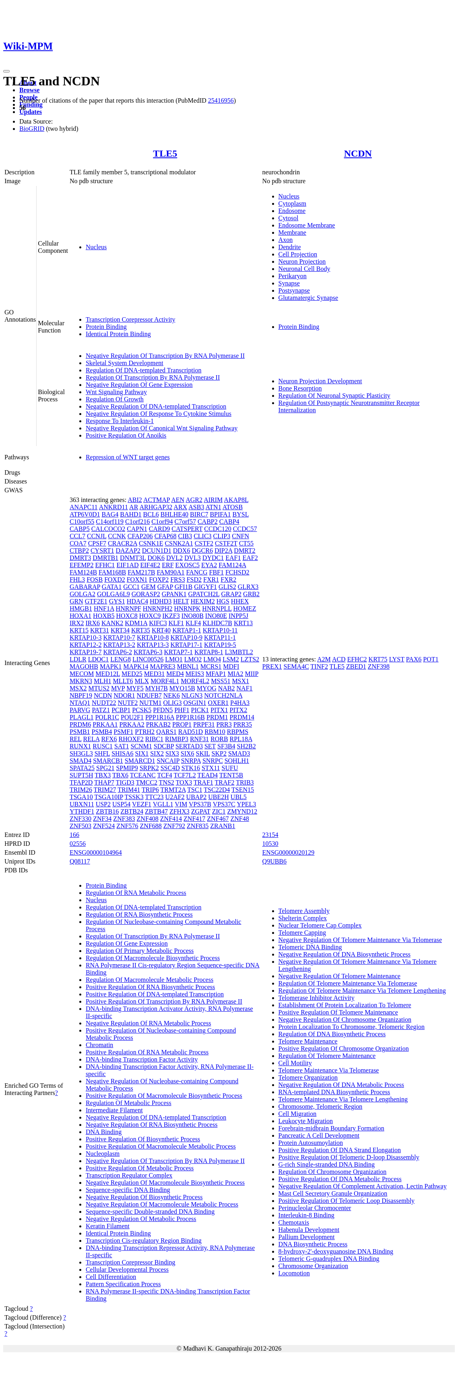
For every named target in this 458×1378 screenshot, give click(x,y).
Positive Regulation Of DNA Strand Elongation (340, 1150)
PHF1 (181, 710)
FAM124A (232, 565)
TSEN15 (242, 789)
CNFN (240, 536)
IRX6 (92, 623)
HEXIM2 (202, 601)
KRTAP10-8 (153, 637)
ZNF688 (151, 825)
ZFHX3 (179, 811)
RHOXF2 (131, 738)
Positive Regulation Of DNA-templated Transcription (155, 994)
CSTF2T (226, 543)
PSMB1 (80, 731)
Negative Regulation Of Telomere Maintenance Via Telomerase (360, 939)
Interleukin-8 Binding (306, 1215)
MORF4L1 (165, 681)
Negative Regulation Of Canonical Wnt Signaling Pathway (161, 428)
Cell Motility (295, 1063)
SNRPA (191, 760)
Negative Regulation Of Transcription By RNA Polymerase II (165, 355)
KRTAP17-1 (187, 644)
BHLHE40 (174, 514)
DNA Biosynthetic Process (313, 1244)
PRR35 (242, 724)
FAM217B (141, 572)
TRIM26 (81, 789)
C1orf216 (137, 521)
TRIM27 (105, 789)
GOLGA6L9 (113, 594)
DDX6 (181, 550)
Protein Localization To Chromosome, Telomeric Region (352, 1026)
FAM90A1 (170, 572)
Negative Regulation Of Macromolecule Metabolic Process (162, 1204)
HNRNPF (128, 608)
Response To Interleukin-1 (120, 420)
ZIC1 (219, 811)
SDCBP (164, 746)
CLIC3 (202, 536)
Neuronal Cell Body (304, 268)
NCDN (358, 153)
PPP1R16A (159, 717)
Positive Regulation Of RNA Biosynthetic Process (150, 986)
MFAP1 (216, 673)
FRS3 (177, 579)
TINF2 (319, 666)
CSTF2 (204, 543)
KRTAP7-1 (178, 652)
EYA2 (209, 565)
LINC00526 (147, 659)
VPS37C (224, 804)
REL (76, 738)
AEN (177, 499)
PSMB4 (102, 731)
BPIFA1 (220, 514)
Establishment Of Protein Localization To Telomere (345, 1005)
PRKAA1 (105, 724)
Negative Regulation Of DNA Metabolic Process (341, 1084)
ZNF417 (194, 818)
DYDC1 (213, 557)
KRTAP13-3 (153, 644)
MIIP (251, 673)
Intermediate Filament (114, 1110)
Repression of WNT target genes (128, 457)
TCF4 (164, 775)
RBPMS (237, 731)
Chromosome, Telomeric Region (321, 1106)
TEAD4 (207, 775)
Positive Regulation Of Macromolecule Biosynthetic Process (164, 1095)
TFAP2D (81, 782)
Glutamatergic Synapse (308, 297)
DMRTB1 (105, 557)
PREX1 (272, 666)
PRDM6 (80, 724)
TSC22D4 (217, 789)
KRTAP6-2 (117, 652)
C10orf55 (82, 521)
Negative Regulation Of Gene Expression (139, 384)
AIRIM (213, 499)
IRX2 (77, 623)
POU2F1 (132, 717)
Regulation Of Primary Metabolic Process (140, 950)
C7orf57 (185, 521)
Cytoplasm (292, 203)
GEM (148, 586)
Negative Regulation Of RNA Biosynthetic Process (152, 1124)
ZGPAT (200, 811)
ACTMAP (156, 499)
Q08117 (80, 861)
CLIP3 (222, 536)
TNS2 (166, 782)
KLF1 (176, 623)
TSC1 (194, 789)
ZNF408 (148, 818)
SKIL (203, 753)
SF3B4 (226, 746)
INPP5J (238, 615)
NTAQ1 (80, 702)
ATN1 (213, 507)
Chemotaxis (294, 1222)
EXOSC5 (187, 565)
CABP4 (229, 521)
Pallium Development (307, 1236)
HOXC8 (126, 615)
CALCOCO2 (108, 528)
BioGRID (31, 128)
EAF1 (233, 557)
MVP (118, 688)
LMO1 (174, 659)
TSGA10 (81, 796)
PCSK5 (141, 710)
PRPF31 (204, 724)
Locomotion (294, 1273)
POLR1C (107, 717)
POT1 (430, 659)
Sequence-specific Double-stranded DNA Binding (150, 1211)
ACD (339, 659)
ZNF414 (171, 818)
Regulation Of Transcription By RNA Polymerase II (153, 377)
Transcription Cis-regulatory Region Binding (144, 1240)
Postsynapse (294, 290)
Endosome (292, 210)
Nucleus (96, 247)
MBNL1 (188, 666)
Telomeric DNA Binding (310, 947)
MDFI (231, 666)
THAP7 (104, 782)
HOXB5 (103, 615)
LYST (396, 659)
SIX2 (157, 753)
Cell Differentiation (111, 1276)
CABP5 (80, 528)
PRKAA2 (131, 724)
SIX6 (187, 753)
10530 (270, 843)
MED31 (154, 673)
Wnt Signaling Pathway (116, 391)
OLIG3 (172, 702)
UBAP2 (196, 796)
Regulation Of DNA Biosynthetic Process (332, 1034)
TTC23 (154, 796)
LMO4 (212, 659)
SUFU (230, 767)
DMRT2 (244, 550)
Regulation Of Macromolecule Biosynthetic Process (153, 957)
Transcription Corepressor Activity (130, 319)
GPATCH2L (203, 594)
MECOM (82, 673)
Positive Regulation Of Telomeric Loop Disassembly (347, 1200)
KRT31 (99, 630)
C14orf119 (110, 521)
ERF (167, 565)
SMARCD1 (140, 760)
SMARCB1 (108, 760)
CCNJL (96, 536)
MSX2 (78, 688)
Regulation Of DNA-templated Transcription (144, 370)
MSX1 (240, 681)
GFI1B (183, 586)
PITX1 (219, 710)
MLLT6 (123, 681)
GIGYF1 (205, 586)
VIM (181, 804)
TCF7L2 (185, 775)
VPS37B (200, 804)
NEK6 (171, 695)
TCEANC (143, 775)
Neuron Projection (302, 261)
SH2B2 (246, 746)
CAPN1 (137, 528)
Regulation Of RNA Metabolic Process (136, 892)
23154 (270, 834)
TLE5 (165, 153)
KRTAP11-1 (220, 637)
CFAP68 (166, 536)
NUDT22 (104, 702)
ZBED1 (356, 666)
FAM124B (83, 572)
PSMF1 (123, 731)
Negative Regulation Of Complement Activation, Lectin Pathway (363, 1186)
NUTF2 (128, 702)
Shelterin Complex (303, 918)
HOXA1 (80, 615)
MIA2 (235, 673)
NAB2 (226, 688)
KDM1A (136, 623)
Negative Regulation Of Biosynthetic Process (144, 1197)
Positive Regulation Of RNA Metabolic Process (147, 1052)
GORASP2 (146, 594)
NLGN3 (192, 695)
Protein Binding (106, 326)
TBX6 (120, 775)
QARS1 (166, 731)
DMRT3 (80, 557)
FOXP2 (159, 579)
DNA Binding (104, 1131)
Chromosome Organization (313, 1265)
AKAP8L (236, 499)
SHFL (102, 753)
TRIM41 (129, 789)
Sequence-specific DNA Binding (128, 1189)
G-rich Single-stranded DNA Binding (327, 1164)
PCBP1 (120, 710)
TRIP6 (150, 789)
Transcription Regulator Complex (129, 1175)
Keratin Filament (108, 1226)
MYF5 (135, 688)
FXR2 (228, 579)
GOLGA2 (82, 594)
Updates (30, 111)
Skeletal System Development (124, 362)
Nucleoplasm (103, 1153)
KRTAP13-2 (119, 644)
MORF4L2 (195, 681)
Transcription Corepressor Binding (130, 1262)
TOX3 (184, 782)
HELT (181, 601)
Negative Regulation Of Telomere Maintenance (339, 976)
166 (74, 834)
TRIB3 (245, 782)
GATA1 (112, 586)
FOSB (95, 579)
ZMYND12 (242, 811)
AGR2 (194, 499)
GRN (76, 601)
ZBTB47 (156, 811)
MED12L (107, 673)
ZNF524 (104, 825)
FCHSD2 (237, 572)
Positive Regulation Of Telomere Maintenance (338, 1012)
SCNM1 (141, 746)
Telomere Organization (308, 1077)
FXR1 (211, 579)
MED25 (132, 673)
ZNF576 (127, 825)
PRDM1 (217, 717)
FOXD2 (114, 579)
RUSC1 (103, 746)
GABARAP (85, 586)
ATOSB (233, 507)
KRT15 (79, 630)
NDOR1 (124, 695)
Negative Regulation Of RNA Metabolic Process (148, 1023)
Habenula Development (309, 1229)
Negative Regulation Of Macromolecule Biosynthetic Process (165, 1182)
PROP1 (182, 724)
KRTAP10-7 (119, 637)
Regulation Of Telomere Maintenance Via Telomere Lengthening (362, 990)
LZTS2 (250, 659)
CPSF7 (97, 543)
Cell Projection (298, 254)
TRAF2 (225, 782)
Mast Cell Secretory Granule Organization (333, 1193)
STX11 (211, 767)
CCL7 (77, 536)
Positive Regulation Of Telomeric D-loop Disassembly (349, 1157)
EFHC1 (105, 565)
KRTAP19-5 (220, 644)
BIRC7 (199, 514)
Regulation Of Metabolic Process (128, 1102)
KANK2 (112, 623)
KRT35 (140, 630)
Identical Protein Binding (118, 334)
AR (133, 507)
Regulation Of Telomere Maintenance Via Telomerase (348, 983)
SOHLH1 (237, 760)
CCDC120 (217, 528)
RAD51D (190, 731)
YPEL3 (246, 804)
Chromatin (99, 1044)
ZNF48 (240, 818)
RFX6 (109, 738)
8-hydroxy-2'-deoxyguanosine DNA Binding (336, 1251)
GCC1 (131, 586)
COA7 (78, 543)
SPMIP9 (127, 767)
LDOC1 (98, 659)
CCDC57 (245, 528)
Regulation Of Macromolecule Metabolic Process (149, 979)
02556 (78, 843)
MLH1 (102, 681)
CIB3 (185, 536)
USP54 (121, 804)
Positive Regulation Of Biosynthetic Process (143, 1139)
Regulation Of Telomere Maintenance (327, 1055)
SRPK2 (149, 767)
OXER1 (218, 702)
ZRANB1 (222, 825)
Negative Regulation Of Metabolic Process (141, 1218)
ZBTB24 (131, 811)
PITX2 (239, 710)
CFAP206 (140, 536)
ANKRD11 (113, 507)
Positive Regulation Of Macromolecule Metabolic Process (161, 1146)
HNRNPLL (216, 608)
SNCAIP (168, 760)
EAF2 (250, 557)
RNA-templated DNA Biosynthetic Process (334, 1092)
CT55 (246, 543)
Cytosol (289, 218)
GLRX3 (248, 586)
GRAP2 (231, 594)
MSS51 (220, 681)
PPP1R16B (190, 717)
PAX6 (414, 659)
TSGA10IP (108, 796)
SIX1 (142, 753)
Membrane (292, 232)
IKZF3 (171, 615)
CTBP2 (79, 550)
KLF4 (193, 623)
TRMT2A (173, 789)
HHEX (240, 601)
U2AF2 (175, 796)
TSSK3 (134, 796)
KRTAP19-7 (86, 652)
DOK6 (156, 557)
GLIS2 (227, 586)
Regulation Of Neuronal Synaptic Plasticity (334, 395)
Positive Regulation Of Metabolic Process (140, 1168)
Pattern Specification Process (123, 1284)
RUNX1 (80, 746)
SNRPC (212, 760)
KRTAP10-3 (86, 637)
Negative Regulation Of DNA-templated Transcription (156, 406)
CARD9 (159, 528)
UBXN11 (82, 804)
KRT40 (161, 630)
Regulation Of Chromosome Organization (333, 1171)
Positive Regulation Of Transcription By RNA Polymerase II (164, 1001)
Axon (286, 239)
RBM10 (214, 731)
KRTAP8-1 (208, 652)
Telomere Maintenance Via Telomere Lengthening (343, 1099)
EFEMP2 (82, 565)
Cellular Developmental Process (127, 1269)
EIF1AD (127, 565)
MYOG (207, 688)
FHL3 (77, 579)
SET (210, 746)
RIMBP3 (176, 738)
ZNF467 (218, 818)
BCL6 (151, 514)
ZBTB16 (107, 811)
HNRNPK (187, 608)
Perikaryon (293, 276)
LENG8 (120, 659)
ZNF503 (80, 825)
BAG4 (109, 514)
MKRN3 (81, 681)
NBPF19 (81, 695)
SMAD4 (80, 760)
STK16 (191, 767)
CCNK (117, 536)
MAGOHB (84, 666)
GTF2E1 (96, 601)
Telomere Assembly (304, 910)
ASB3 (196, 507)
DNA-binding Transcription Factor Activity (142, 1059)
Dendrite (290, 247)
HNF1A (104, 608)
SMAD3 (239, 753)
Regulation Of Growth (115, 399)
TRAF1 (203, 782)
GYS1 (117, 601)
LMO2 (193, 659)
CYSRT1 (102, 550)
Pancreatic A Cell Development (319, 1135)
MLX (142, 681)
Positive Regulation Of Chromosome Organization (344, 1048)
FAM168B (112, 572)
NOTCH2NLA (223, 695)
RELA (91, 738)
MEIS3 (195, 673)
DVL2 (174, 557)
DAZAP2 (128, 550)
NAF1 (245, 688)
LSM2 (231, 659)
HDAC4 (137, 601)
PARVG (80, 710)
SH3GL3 (81, 753)
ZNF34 (102, 818)
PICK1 (200, 710)
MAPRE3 (162, 666)
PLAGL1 (82, 717)
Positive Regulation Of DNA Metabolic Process (340, 1179)
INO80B (193, 615)
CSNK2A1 (179, 543)
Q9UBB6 (274, 861)
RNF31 (199, 738)
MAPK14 (135, 666)
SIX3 (172, 753)
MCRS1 (210, 666)
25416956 (221, 100)
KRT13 (243, 623)
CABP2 (208, 521)
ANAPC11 (84, 507)
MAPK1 (111, 666)
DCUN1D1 (156, 550)
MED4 (175, 673)
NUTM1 (150, 702)
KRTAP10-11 (220, 630)
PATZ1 (101, 710)
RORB (219, 738)
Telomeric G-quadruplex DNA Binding (329, 1258)
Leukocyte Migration (306, 1121)
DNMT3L (133, 557)
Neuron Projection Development (320, 381)
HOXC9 (150, 615)
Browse (29, 90)
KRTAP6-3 (148, 652)
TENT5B (231, 775)
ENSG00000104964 (96, 852)
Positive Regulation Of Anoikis (126, 435)
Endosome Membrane (307, 225)
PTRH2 (145, 731)
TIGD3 (125, 782)
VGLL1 (163, 804)
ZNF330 (80, 818)
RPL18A (241, 738)
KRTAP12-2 (86, 644)
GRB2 (251, 594)
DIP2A (223, 550)
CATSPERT (186, 528)
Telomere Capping (302, 932)
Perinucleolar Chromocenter (315, 1207)
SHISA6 (122, 753)
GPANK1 (174, 594)
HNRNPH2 (158, 608)
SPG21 (105, 767)
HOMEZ (244, 608)
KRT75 (378, 659)
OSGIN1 (195, 702)
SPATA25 (82, 767)
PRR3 (223, 724)
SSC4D (170, 767)
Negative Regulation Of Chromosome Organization (345, 1019)
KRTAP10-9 (187, 637)
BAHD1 (130, 514)
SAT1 (121, 746)
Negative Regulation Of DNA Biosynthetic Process (345, 954)
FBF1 (216, 572)
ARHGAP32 (155, 507)
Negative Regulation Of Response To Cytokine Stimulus (158, 413)
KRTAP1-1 (186, 630)
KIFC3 (158, 623)
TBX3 (103, 775)
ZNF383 (124, 818)
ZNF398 (379, 666)
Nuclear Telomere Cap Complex (320, 925)
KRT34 (120, 630)
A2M (324, 659)
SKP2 (219, 753)
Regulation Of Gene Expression (127, 943)
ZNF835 (197, 825)
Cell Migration (298, 1113)
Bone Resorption (300, 388)
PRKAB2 (158, 724)
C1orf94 (162, 521)
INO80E (216, 615)
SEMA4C (296, 666)
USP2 (103, 804)
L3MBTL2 (239, 652)
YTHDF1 (82, 811)
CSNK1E (151, 543)
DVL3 (192, 557)
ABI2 (135, 499)
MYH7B (156, 688)
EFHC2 (357, 659)
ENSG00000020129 (288, 852)
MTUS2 (99, 688)
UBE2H (218, 796)
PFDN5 (163, 710)
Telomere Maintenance (308, 1041)
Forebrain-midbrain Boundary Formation (331, 1128)
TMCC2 (146, 782)
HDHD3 (160, 601)
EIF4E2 (150, 565)
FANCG (196, 572)
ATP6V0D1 (85, 514)
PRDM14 (241, 717)
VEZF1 (141, 804)
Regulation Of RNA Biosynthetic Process (139, 914)
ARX (180, 507)
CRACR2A (122, 543)
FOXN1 (137, 579)
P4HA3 (240, 702)
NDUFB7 (149, 695)
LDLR (78, 659)
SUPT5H (81, 775)
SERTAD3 (189, 746)
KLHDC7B (217, 623)
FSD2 (194, 579)
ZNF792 (174, 825)
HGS (223, 601)
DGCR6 (202, 550)
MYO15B (182, 688)
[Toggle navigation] (6, 71)
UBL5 (239, 796)
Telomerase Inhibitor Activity (317, 997)
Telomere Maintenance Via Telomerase (329, 1070)
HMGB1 (81, 608)
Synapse (289, 283)
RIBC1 (154, 738)
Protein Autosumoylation (311, 1142)
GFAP (165, 586)
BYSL (241, 514)
